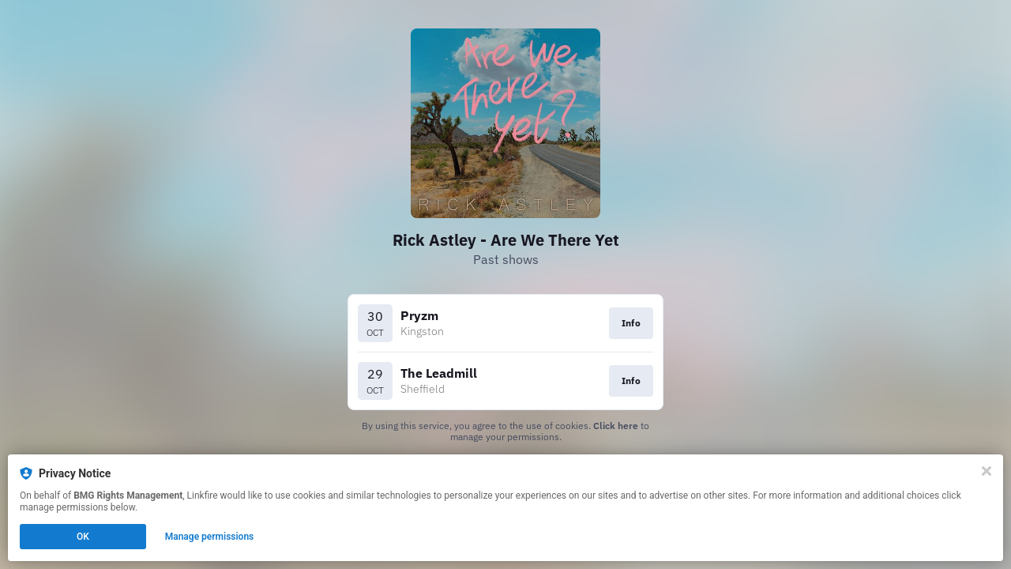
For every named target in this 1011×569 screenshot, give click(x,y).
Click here (615, 425)
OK (83, 536)
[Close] (986, 471)
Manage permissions (209, 536)
